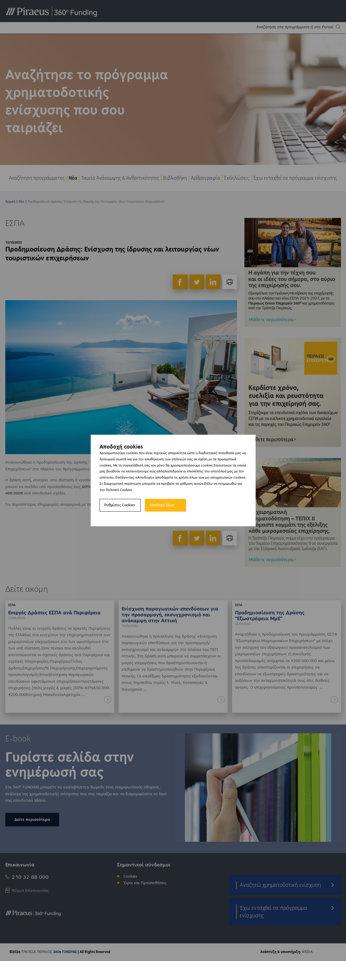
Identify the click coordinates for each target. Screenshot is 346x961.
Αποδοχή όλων (162, 505)
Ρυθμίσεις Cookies (119, 505)
